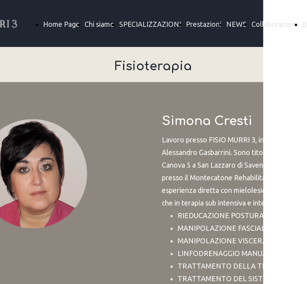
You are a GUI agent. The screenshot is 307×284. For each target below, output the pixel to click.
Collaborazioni (274, 24)
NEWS (236, 24)
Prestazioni (203, 24)
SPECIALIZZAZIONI (150, 24)
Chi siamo (99, 24)
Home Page (61, 24)
